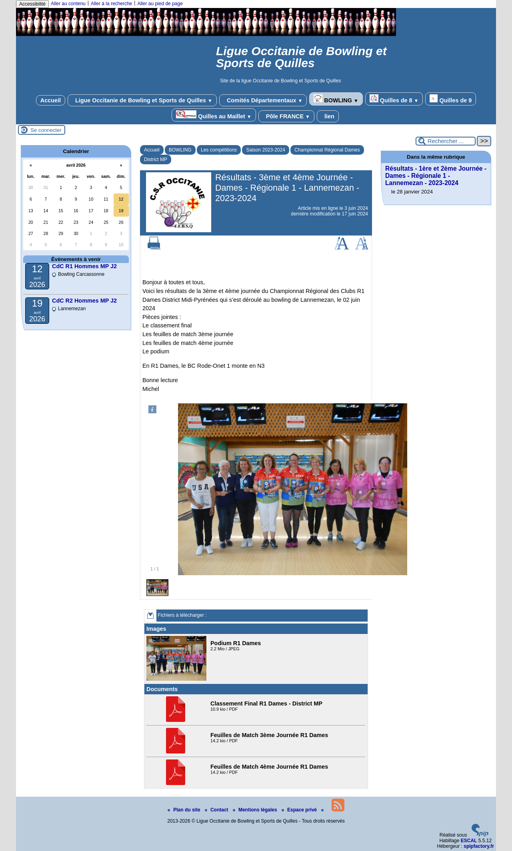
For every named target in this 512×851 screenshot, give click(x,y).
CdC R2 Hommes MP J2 (84, 300)
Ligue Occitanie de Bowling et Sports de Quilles (142, 100)
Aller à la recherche (111, 3)
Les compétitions (219, 150)
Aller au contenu (68, 3)
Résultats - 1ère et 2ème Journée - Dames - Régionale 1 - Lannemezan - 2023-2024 (435, 175)
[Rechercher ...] (446, 141)
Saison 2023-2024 (265, 150)
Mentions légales (255, 810)
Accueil (50, 100)
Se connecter (46, 130)
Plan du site (185, 810)
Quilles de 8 (394, 99)
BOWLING (336, 99)
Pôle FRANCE (286, 116)
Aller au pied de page (159, 3)
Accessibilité (32, 4)
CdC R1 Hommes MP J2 (84, 266)
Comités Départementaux (263, 100)
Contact (217, 810)
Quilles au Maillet (213, 115)
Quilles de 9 (451, 99)
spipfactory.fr (479, 846)
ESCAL (469, 840)
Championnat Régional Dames (327, 150)
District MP (155, 159)
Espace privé (300, 810)
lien (327, 116)
